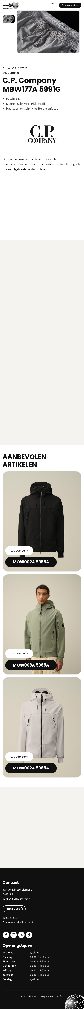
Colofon (59, 996)
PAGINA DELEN (73, 1002)
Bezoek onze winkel (70, 5)
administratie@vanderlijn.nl (21, 922)
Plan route (13, 909)
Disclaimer (32, 996)
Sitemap (22, 996)
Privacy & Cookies (46, 996)
